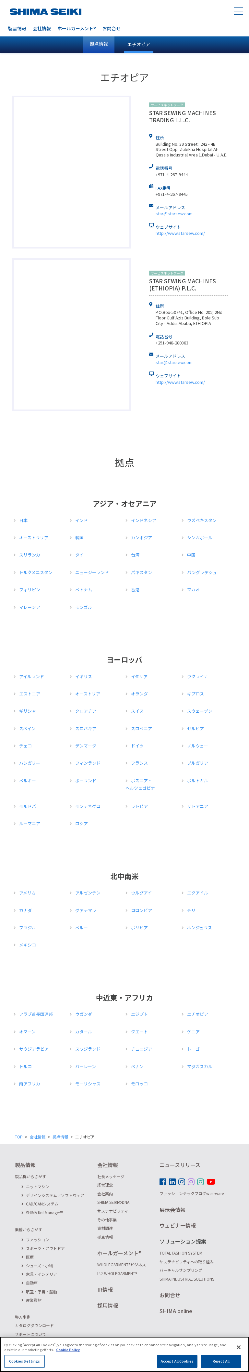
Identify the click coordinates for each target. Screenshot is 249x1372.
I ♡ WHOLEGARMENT (117, 1273)
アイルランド (31, 676)
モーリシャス (88, 1084)
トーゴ (193, 1049)
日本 (23, 520)
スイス (137, 711)
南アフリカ (29, 1084)
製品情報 (17, 28)
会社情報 (42, 28)
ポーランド (85, 780)
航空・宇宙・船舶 (39, 1291)
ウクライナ (197, 676)
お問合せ (111, 28)
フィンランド (88, 763)
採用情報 (107, 1305)
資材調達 (105, 1228)
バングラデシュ (202, 572)
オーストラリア (33, 537)
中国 (191, 555)
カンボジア (141, 537)
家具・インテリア (39, 1274)
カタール (83, 1032)
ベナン (137, 1066)
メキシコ (27, 945)
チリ (191, 910)
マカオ (193, 589)
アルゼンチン (88, 893)
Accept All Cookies (177, 1361)
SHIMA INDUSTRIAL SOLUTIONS (187, 1279)
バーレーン (85, 1066)
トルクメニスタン (36, 572)
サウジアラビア (34, 1049)
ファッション (35, 1239)
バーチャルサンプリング (181, 1270)
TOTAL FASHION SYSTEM (181, 1253)
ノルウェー (197, 746)
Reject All (221, 1361)
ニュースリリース (180, 1165)
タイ (79, 555)
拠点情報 (60, 1136)
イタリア (139, 676)
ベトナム (83, 589)
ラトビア (139, 806)
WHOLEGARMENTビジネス (121, 1264)
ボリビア (139, 927)
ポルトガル (197, 780)
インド (81, 520)
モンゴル (83, 607)
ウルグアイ (141, 893)
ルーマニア (29, 823)
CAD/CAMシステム (39, 1203)
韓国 (79, 537)
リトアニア (197, 806)
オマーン (27, 1032)
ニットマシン (35, 1186)
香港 (135, 589)
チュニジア (141, 1049)
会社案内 (105, 1193)
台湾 (135, 555)
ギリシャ (27, 711)
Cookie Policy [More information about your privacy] (68, 1349)
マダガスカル (199, 1066)
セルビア (195, 728)
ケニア (193, 1032)
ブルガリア (197, 763)
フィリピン (29, 589)
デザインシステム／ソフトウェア (52, 1195)
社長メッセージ (110, 1176)
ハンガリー (29, 763)
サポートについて (30, 1334)
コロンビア (141, 910)
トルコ (25, 1066)
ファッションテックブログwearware (192, 1193)
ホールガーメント (76, 28)
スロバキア (85, 728)
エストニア (29, 694)
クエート (139, 1032)
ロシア (81, 823)
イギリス (83, 676)
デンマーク (85, 746)
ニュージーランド (92, 572)
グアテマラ (85, 910)
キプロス (195, 694)
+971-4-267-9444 (172, 174)
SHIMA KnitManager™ (42, 1212)
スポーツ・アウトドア (43, 1248)
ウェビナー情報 (178, 1225)
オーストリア (87, 694)
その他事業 (107, 1219)
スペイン (27, 728)
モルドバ (27, 806)
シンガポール (199, 537)
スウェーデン (199, 711)
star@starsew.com (174, 213)
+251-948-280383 (172, 343)
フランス (139, 763)
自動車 (29, 1282)
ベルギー (27, 780)
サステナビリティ (112, 1211)
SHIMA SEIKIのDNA (113, 1202)
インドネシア (143, 520)
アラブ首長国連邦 (36, 1014)
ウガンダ (83, 1014)
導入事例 (22, 1317)
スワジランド (88, 1049)
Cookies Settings (24, 1361)
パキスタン (141, 572)
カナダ (25, 910)
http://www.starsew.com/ (180, 233)
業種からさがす (28, 1229)
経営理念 (105, 1185)
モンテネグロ (88, 806)
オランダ (139, 694)
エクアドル (197, 893)
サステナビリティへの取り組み (187, 1261)
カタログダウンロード (34, 1325)
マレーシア (29, 607)
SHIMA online (176, 1311)
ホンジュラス (199, 927)
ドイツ (137, 746)
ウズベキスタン (202, 520)
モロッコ (139, 1084)
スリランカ (29, 555)
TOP (19, 1136)
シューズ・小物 (37, 1265)
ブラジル (27, 927)
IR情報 (105, 1289)
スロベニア (141, 728)
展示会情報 (172, 1210)
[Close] (238, 1347)
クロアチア (85, 711)
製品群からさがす (30, 1176)
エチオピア (138, 44)
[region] (124, 1354)
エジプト (139, 1014)
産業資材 (31, 1300)
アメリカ (27, 893)
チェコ (25, 746)
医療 (27, 1256)
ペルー (81, 927)
